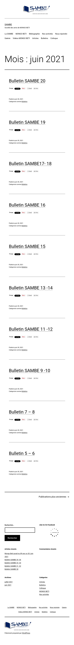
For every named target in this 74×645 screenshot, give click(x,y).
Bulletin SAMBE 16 (27, 205)
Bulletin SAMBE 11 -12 (31, 329)
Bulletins (44, 38)
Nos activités (47, 34)
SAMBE (8, 24)
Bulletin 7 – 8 (22, 412)
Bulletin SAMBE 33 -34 (13, 563)
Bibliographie (34, 34)
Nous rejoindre (61, 34)
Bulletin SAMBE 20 (27, 80)
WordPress (26, 633)
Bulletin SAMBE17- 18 (30, 163)
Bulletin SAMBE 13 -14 (31, 287)
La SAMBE (9, 34)
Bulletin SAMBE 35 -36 (13, 560)
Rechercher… (9, 525)
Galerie (7, 38)
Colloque (54, 38)
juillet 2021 (9, 582)
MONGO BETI (21, 34)
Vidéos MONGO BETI (21, 38)
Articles (35, 38)
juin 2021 (8, 585)
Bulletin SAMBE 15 (27, 246)
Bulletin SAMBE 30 (11, 569)
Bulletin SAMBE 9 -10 (29, 370)
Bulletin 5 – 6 (22, 453)
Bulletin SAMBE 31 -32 (13, 566)
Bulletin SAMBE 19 (27, 122)
